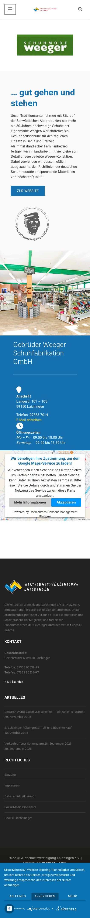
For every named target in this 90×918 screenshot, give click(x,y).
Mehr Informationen (30, 502)
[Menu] (10, 9)
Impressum (12, 785)
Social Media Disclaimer (20, 807)
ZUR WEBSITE (28, 191)
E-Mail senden (13, 681)
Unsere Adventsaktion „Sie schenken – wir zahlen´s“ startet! (44, 711)
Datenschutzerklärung (19, 796)
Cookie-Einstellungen (18, 818)
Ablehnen (17, 896)
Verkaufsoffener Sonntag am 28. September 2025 (38, 743)
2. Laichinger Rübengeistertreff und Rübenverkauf (38, 727)
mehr (72, 896)
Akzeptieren (66, 502)
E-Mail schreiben (29, 420)
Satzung (10, 774)
